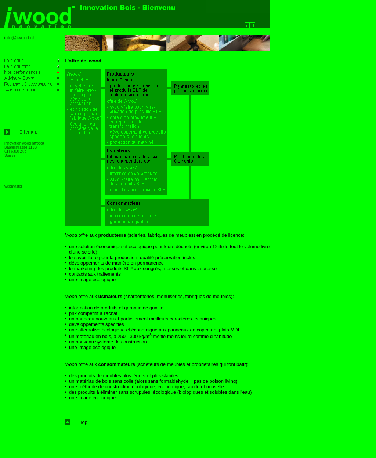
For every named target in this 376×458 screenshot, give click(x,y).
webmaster (13, 186)
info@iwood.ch (19, 37)
